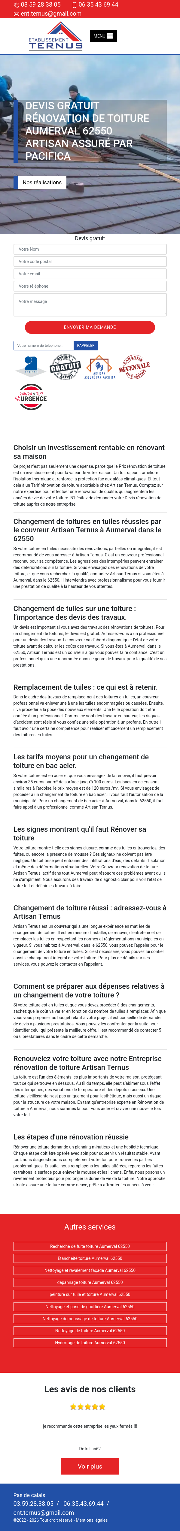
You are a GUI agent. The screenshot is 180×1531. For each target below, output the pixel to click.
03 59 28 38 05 (37, 4)
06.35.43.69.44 (82, 1503)
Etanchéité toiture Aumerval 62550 (90, 1258)
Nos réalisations (42, 182)
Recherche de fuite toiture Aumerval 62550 (90, 1246)
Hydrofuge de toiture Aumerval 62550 (90, 1342)
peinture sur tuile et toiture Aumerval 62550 (90, 1294)
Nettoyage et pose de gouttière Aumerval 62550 (89, 1306)
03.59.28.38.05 (34, 1503)
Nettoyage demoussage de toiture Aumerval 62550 (90, 1318)
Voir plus (90, 1466)
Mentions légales (92, 1520)
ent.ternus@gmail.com (48, 13)
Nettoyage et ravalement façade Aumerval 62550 (90, 1270)
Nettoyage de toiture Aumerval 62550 (90, 1330)
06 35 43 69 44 (94, 4)
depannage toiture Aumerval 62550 (90, 1282)
